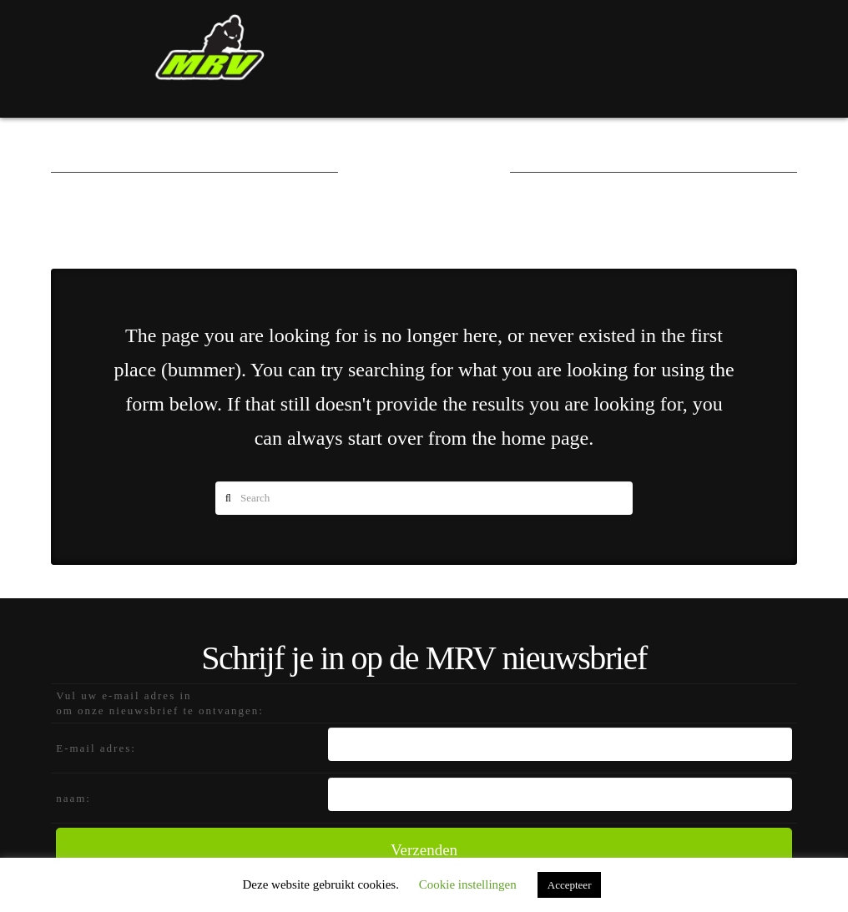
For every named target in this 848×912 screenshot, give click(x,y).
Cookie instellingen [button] (468, 884)
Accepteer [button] (570, 885)
